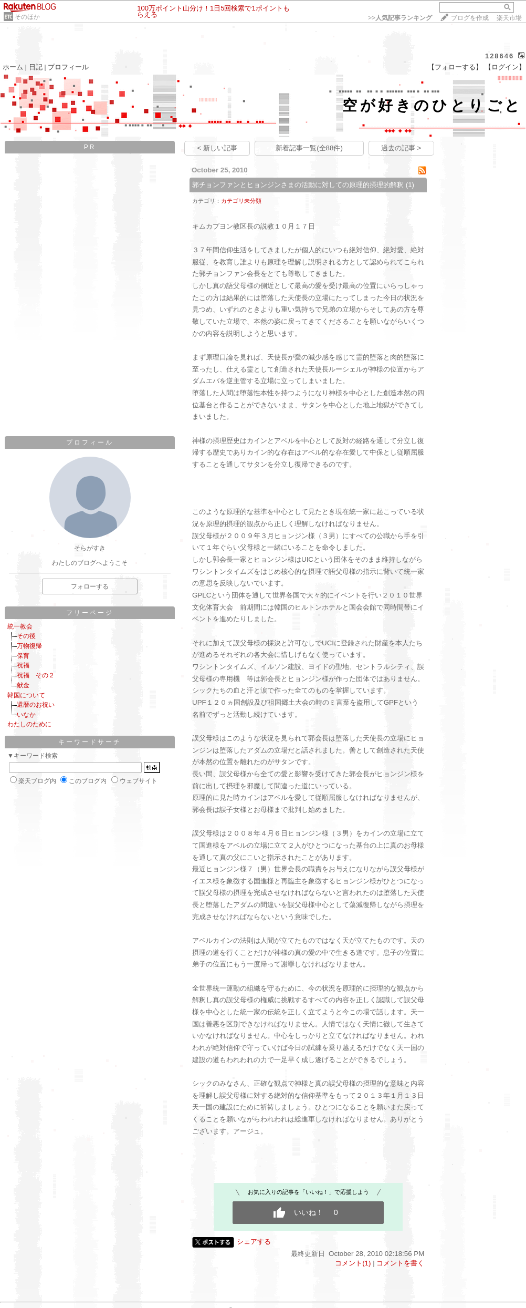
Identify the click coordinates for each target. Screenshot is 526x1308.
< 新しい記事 (217, 148)
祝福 (23, 665)
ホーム (13, 67)
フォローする (90, 586)
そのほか (27, 16)
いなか (26, 714)
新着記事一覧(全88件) (309, 148)
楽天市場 (509, 18)
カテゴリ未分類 (241, 201)
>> (400, 18)
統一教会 (20, 626)
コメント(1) (353, 1263)
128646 (499, 56)
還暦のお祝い (36, 704)
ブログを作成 (470, 18)
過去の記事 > (401, 148)
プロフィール (68, 67)
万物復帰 (29, 646)
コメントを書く (400, 1263)
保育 (23, 656)
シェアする (254, 1241)
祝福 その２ (36, 675)
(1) (410, 185)
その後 (26, 636)
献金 (23, 685)
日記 (36, 67)
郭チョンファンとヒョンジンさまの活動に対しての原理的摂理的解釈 (298, 185)
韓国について (26, 695)
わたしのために (29, 724)
